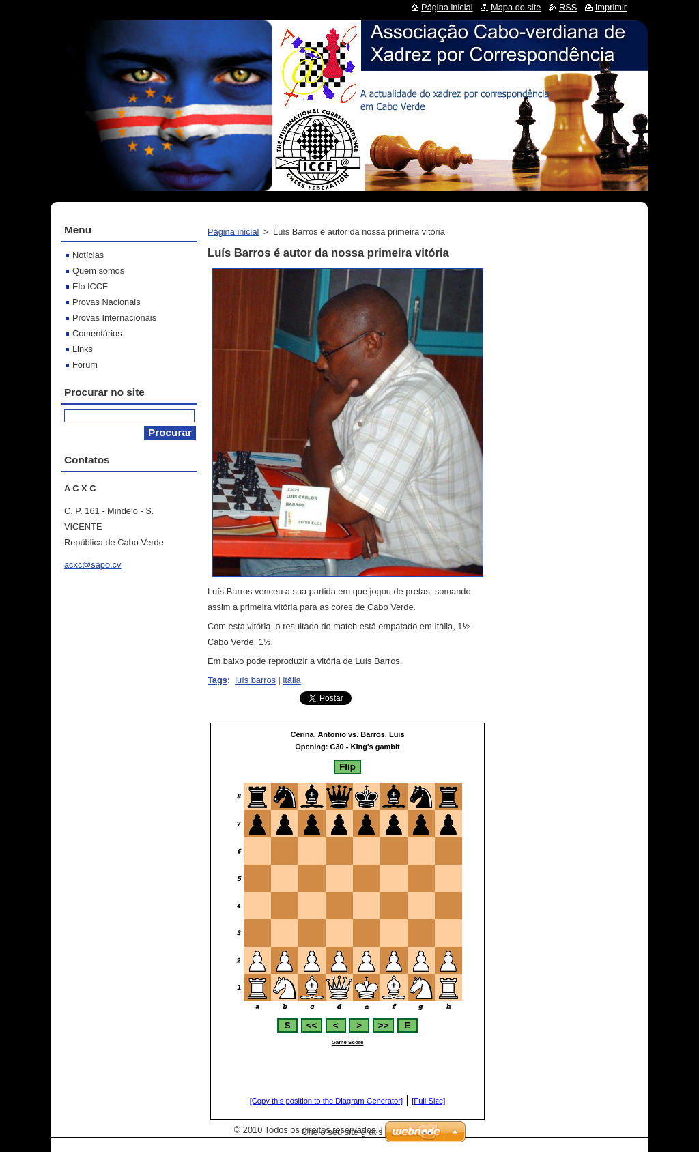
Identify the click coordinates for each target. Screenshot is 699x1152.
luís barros (255, 680)
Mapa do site (516, 7)
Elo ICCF (90, 286)
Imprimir (611, 7)
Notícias (88, 255)
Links (82, 349)
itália (291, 680)
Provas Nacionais (106, 302)
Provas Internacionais (114, 318)
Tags (217, 680)
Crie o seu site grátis (342, 1132)
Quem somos (98, 270)
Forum (85, 365)
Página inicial (233, 232)
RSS (568, 7)
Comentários (97, 333)
